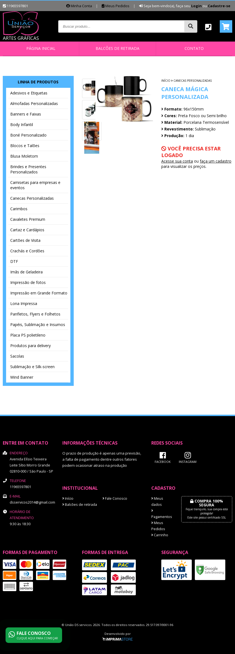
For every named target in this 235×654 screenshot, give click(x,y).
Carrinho (159, 535)
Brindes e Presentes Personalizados (28, 169)
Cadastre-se (219, 5)
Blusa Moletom (24, 156)
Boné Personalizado (28, 135)
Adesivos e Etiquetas (28, 93)
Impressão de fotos (28, 282)
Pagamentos (161, 514)
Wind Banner (21, 377)
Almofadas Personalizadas (34, 103)
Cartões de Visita (25, 240)
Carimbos (18, 208)
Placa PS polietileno (27, 335)
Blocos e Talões (24, 145)
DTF (14, 261)
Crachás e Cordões (27, 250)
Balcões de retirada (117, 48)
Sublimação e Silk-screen (32, 366)
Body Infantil (21, 124)
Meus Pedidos (115, 5)
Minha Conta (79, 5)
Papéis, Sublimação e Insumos (37, 324)
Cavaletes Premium (27, 219)
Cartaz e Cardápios (27, 229)
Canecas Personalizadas (32, 198)
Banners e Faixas (25, 114)
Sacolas (17, 356)
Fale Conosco (115, 498)
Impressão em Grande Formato (38, 293)
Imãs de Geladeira (26, 272)
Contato (194, 48)
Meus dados (157, 501)
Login (196, 5)
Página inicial (40, 48)
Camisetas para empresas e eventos (35, 185)
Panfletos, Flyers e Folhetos (35, 314)
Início (165, 81)
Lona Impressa (23, 303)
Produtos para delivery (30, 345)
